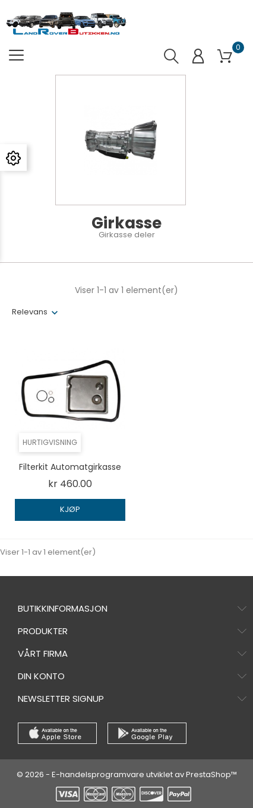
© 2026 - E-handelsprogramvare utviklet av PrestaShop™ (127, 774)
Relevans (30, 311)
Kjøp (70, 509)
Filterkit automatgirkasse (70, 467)
